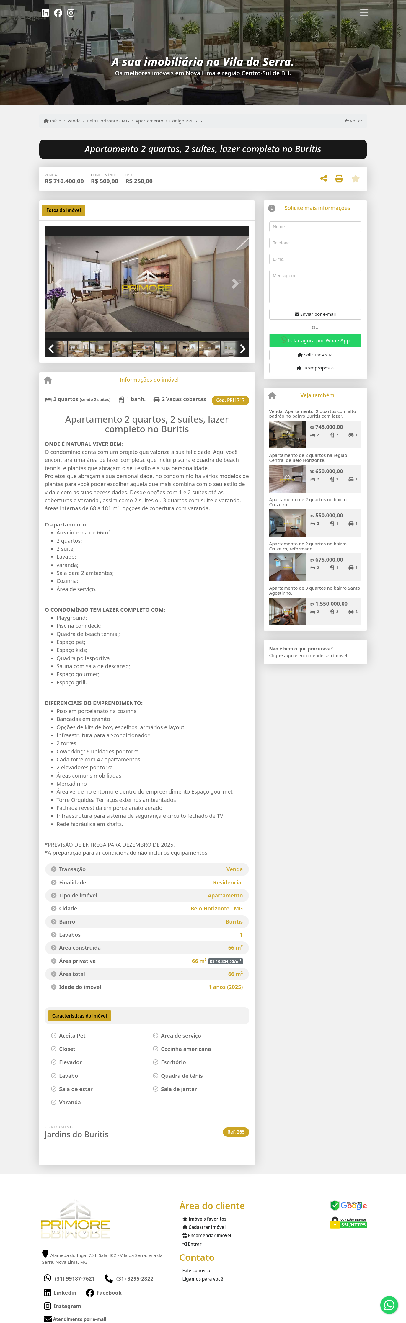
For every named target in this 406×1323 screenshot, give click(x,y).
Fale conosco (196, 1270)
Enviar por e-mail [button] (315, 314)
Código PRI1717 (186, 121)
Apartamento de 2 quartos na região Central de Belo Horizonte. (308, 457)
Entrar (192, 1244)
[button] (60, 283)
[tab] (63, 210)
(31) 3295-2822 (135, 1278)
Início (52, 121)
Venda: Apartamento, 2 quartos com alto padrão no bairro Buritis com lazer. (312, 413)
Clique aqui (281, 655)
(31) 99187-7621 (75, 1278)
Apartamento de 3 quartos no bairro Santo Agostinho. (314, 590)
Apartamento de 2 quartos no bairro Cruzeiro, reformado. (308, 546)
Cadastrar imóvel (204, 1227)
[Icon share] (45, 12)
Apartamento (149, 121)
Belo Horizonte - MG (108, 121)
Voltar (353, 121)
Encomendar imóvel (206, 1235)
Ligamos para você (202, 1279)
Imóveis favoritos (204, 1219)
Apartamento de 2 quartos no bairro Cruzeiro (308, 501)
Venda (74, 121)
